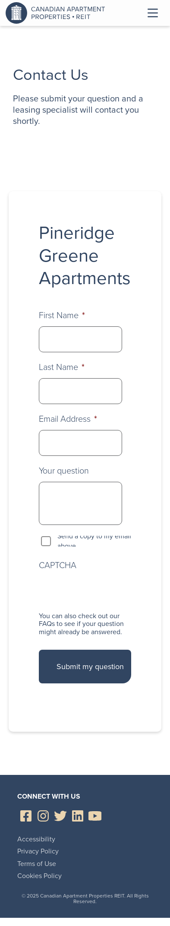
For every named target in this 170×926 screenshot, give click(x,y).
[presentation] (104, 591)
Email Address (68, 418)
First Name (62, 315)
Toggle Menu (152, 13)
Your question (64, 470)
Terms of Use (36, 864)
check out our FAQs (79, 620)
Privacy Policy (38, 851)
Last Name (62, 367)
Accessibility (36, 839)
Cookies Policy (39, 876)
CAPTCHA (57, 565)
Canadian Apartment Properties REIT (57, 13)
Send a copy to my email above (94, 541)
